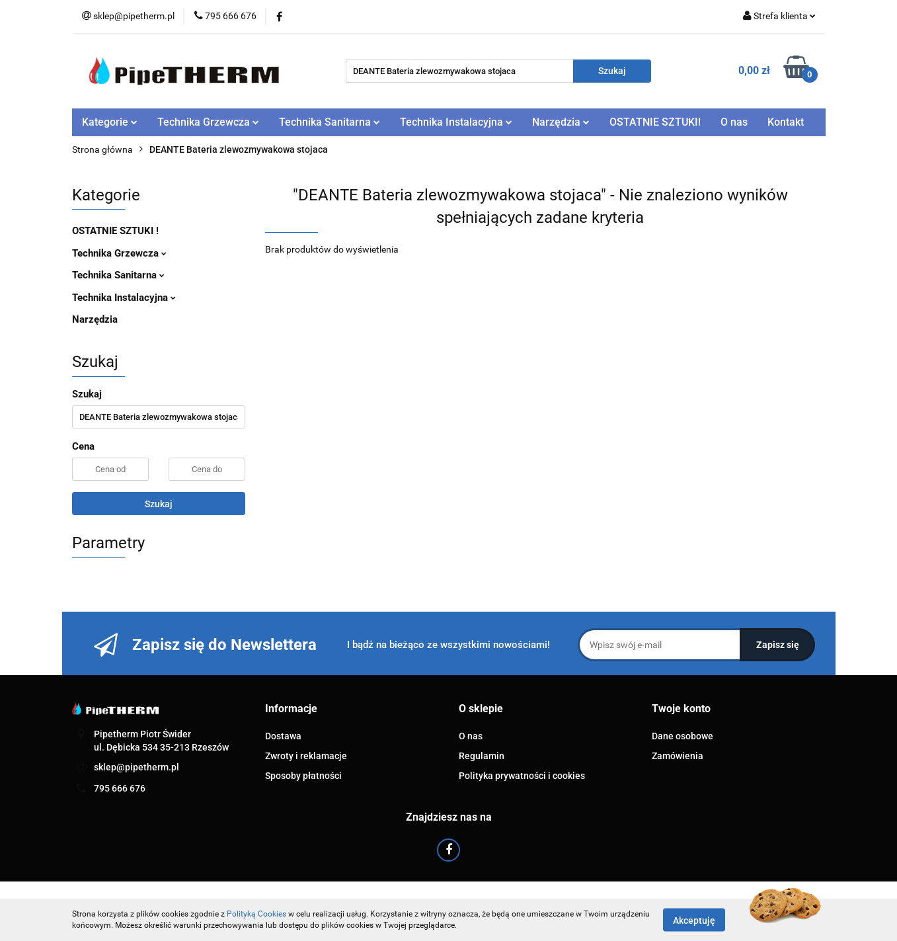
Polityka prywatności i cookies (522, 775)
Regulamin (481, 756)
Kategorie (109, 122)
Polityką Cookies (256, 914)
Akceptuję (694, 920)
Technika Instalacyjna (456, 122)
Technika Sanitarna (329, 122)
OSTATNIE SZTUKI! (655, 122)
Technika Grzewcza (208, 122)
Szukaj (159, 504)
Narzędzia (561, 122)
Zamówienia (677, 756)
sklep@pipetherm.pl (136, 767)
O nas (734, 122)
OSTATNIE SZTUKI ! (115, 231)
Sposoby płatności (303, 775)
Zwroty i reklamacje (306, 756)
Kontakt (785, 122)
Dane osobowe (682, 736)
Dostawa (283, 736)
